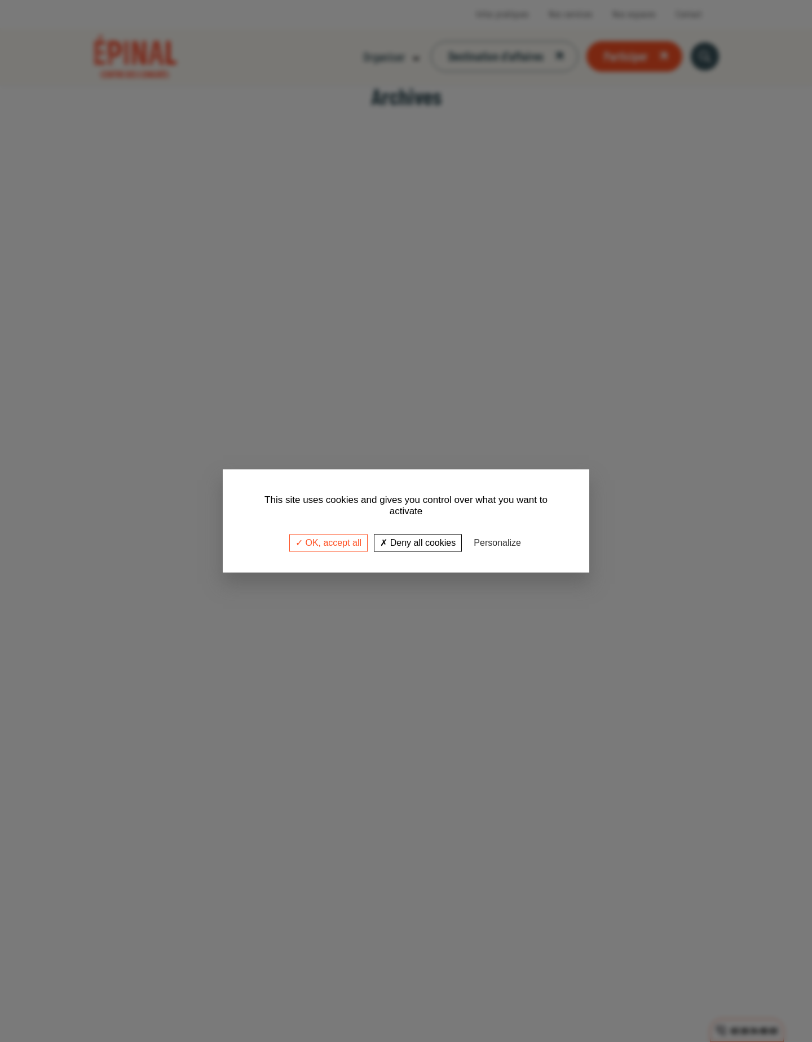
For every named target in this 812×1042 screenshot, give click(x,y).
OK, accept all (328, 543)
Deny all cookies (418, 543)
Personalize (497, 543)
